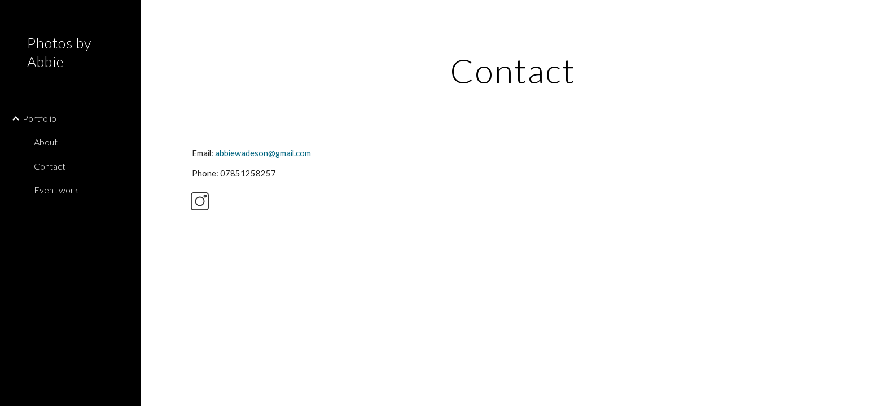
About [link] (46, 141)
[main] (513, 70)
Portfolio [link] (39, 118)
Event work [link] (56, 189)
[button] (871, 15)
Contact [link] (49, 166)
